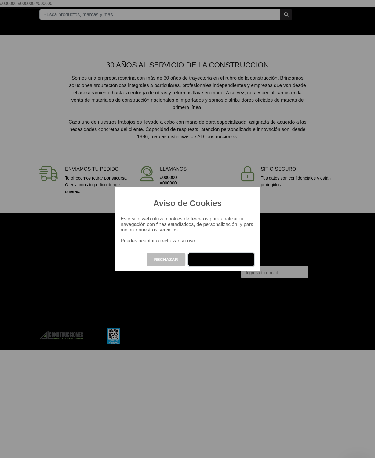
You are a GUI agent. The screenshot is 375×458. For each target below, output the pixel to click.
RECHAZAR (166, 259)
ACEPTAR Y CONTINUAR (221, 259)
